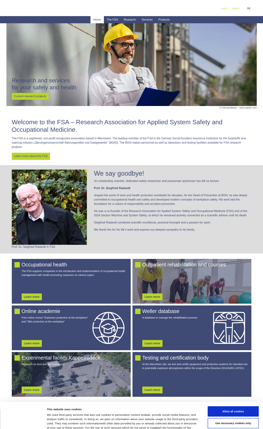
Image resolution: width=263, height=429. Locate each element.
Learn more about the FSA (31, 156)
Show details (187, 421)
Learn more (32, 296)
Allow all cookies (233, 386)
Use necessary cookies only (233, 398)
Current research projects (30, 96)
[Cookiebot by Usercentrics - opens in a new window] (23, 422)
